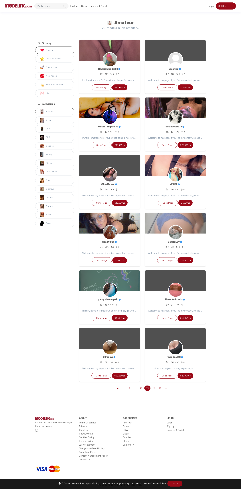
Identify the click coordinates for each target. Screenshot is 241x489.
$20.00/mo (185, 375)
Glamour (47, 189)
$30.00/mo (120, 318)
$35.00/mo (120, 202)
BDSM (45, 137)
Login (211, 6)
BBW (45, 129)
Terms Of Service (87, 422)
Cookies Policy (158, 483)
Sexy (45, 214)
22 (141, 388)
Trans (45, 223)
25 (160, 388)
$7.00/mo (185, 202)
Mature (46, 206)
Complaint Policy (87, 451)
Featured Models (50, 58)
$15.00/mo (185, 87)
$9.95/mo (119, 260)
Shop (84, 5)
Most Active (48, 67)
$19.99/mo (120, 145)
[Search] (51, 6)
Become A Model (98, 5)
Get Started (224, 5)
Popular (46, 50)
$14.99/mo (120, 87)
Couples (47, 146)
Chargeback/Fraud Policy (92, 448)
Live (45, 93)
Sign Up (170, 426)
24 (153, 388)
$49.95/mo (185, 318)
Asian (45, 120)
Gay (45, 180)
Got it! (175, 483)
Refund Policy (86, 440)
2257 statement (87, 444)
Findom (46, 163)
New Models (48, 76)
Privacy (83, 426)
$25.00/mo (185, 145)
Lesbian (46, 197)
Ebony (46, 154)
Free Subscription (51, 84)
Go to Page (101, 87)
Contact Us (85, 459)
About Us (84, 429)
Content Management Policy (93, 455)
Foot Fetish (48, 171)
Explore (74, 5)
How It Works (86, 433)
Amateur (47, 111)
